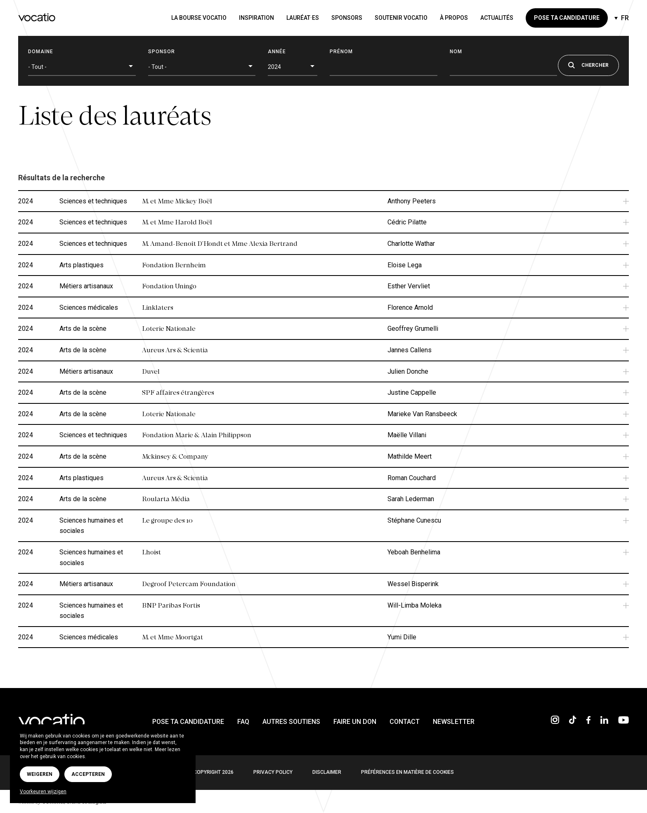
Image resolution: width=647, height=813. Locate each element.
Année (277, 51)
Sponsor (161, 51)
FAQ (243, 722)
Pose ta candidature (567, 17)
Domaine (40, 51)
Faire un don (354, 722)
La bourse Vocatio (199, 17)
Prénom (341, 51)
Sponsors (346, 17)
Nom (456, 51)
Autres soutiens (291, 722)
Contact (405, 722)
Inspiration (256, 17)
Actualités (496, 17)
